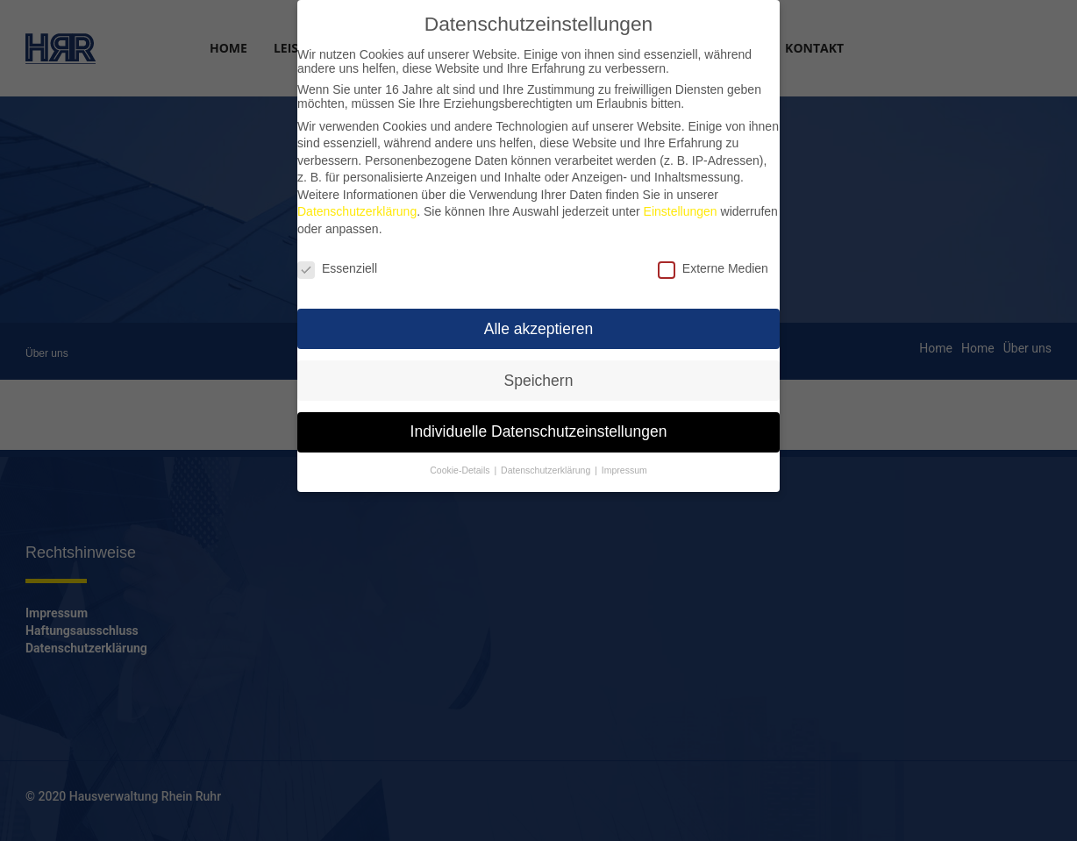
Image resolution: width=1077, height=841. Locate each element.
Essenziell (337, 260)
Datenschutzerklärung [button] (545, 462)
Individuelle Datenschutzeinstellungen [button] (538, 423)
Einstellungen (680, 203)
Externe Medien (713, 260)
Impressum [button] (624, 462)
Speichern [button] (539, 372)
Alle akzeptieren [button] (539, 320)
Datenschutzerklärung (357, 203)
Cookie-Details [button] (459, 462)
